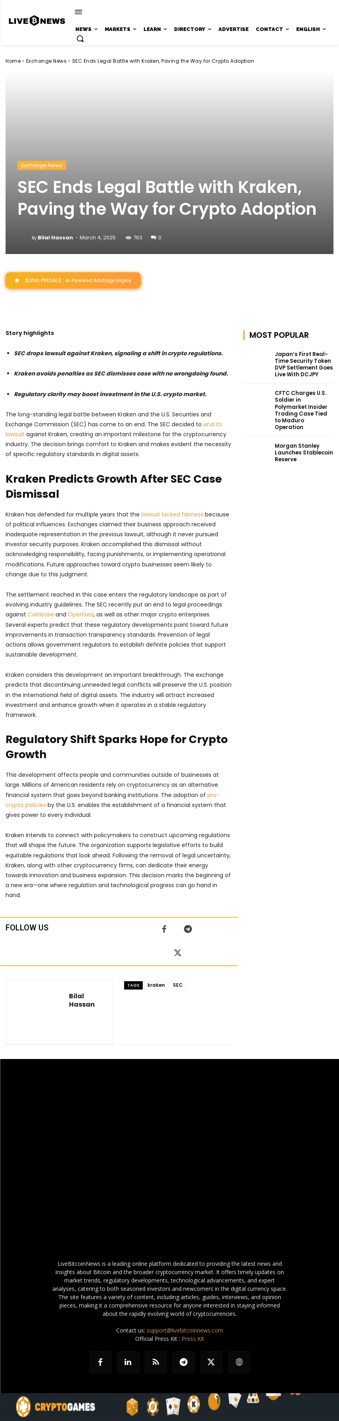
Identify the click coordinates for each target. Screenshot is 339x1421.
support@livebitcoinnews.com (185, 1330)
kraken (156, 985)
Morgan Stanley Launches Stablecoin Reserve (302, 439)
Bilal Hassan (55, 237)
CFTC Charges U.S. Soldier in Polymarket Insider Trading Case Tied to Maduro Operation (302, 403)
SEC (178, 985)
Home (13, 61)
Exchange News (46, 61)
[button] (80, 38)
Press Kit (193, 1339)
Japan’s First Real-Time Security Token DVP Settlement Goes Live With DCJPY (302, 363)
